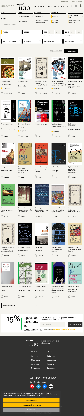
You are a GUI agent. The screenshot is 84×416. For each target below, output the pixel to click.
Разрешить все (31, 400)
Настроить (31, 410)
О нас (49, 352)
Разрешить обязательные (31, 405)
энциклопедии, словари (74, 21)
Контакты (51, 368)
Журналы (35, 360)
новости (41, 6)
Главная (5, 24)
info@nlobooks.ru (38, 382)
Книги (13, 24)
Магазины (51, 360)
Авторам (35, 364)
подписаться (65, 1)
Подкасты (35, 368)
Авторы (34, 356)
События (51, 356)
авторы (57, 6)
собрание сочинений (56, 21)
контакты (64, 6)
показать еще (20, 305)
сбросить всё (56, 51)
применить (71, 51)
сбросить (48, 35)
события (49, 6)
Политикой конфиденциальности (64, 329)
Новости (50, 364)
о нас (34, 6)
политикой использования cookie (27, 395)
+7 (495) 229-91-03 (43, 378)
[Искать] (72, 6)
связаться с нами (77, 1)
